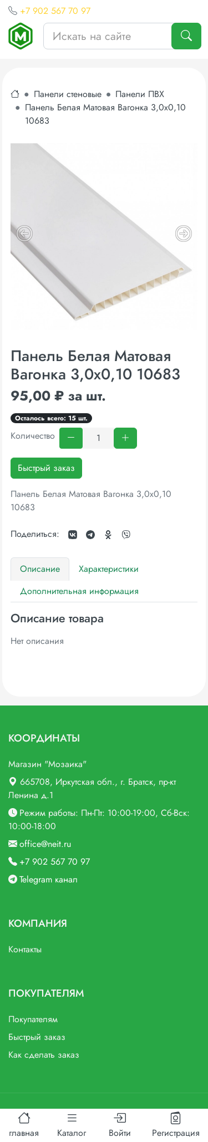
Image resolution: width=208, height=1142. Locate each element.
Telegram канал (48, 879)
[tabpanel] (104, 629)
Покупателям (33, 1019)
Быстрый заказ (46, 467)
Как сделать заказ (43, 1054)
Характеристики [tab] (109, 568)
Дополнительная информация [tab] (79, 591)
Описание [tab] (40, 568)
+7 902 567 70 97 (55, 10)
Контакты (25, 949)
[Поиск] (186, 36)
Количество (33, 435)
